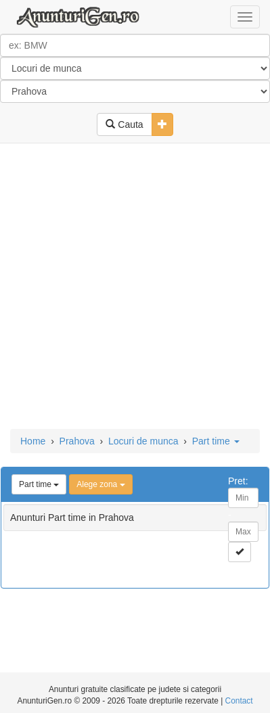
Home (32, 441)
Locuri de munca (143, 441)
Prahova (77, 441)
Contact (239, 701)
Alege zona (100, 484)
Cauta (124, 124)
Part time (216, 441)
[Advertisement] (135, 287)
